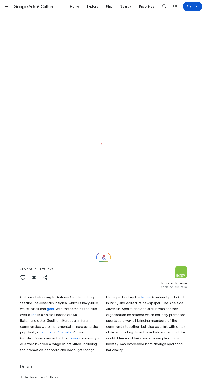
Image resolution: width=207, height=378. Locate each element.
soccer (47, 332)
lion (33, 315)
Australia (64, 332)
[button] (6, 6)
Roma (146, 297)
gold (50, 309)
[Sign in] (192, 6)
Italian (73, 338)
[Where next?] (103, 257)
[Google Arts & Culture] (34, 6)
